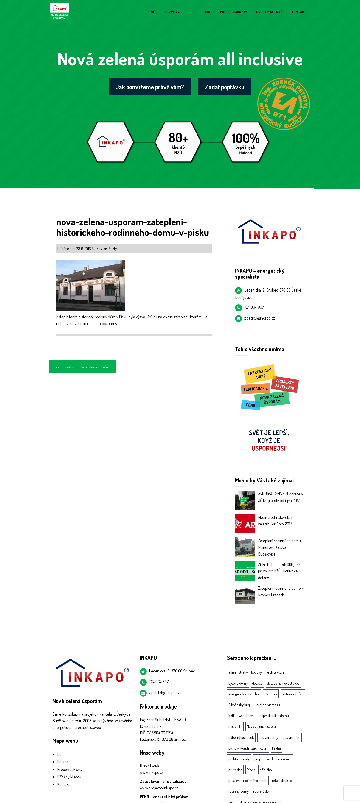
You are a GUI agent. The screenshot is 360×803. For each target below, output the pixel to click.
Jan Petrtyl (109, 248)
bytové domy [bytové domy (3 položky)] (238, 683)
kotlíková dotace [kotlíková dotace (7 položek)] (240, 715)
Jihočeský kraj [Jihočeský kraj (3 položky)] (239, 704)
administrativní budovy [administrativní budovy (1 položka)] (245, 672)
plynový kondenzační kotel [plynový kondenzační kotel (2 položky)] (247, 748)
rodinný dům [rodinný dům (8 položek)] (262, 791)
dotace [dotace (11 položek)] (257, 683)
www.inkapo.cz (151, 772)
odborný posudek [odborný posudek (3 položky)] (241, 737)
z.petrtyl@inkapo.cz (259, 317)
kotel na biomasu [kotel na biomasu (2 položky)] (267, 704)
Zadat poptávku (225, 87)
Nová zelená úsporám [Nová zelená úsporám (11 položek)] (263, 726)
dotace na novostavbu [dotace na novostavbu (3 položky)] (283, 683)
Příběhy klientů (269, 12)
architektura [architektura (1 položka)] (275, 672)
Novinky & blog (176, 12)
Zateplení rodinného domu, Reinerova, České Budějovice (280, 547)
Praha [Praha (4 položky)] (276, 748)
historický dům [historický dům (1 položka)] (293, 694)
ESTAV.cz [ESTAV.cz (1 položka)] (270, 694)
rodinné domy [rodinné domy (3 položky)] (238, 791)
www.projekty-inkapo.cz (159, 787)
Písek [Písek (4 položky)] (251, 769)
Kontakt (299, 12)
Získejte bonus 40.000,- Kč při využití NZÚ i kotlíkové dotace (279, 571)
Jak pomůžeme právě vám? (149, 87)
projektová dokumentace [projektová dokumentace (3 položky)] (273, 758)
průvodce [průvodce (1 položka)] (235, 769)
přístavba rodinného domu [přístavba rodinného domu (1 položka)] (247, 780)
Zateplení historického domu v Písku (82, 366)
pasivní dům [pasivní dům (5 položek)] (291, 737)
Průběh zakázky (233, 12)
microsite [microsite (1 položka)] (235, 726)
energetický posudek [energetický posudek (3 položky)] (243, 694)
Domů (150, 12)
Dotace (205, 12)
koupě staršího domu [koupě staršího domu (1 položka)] (273, 715)
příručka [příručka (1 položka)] (266, 769)
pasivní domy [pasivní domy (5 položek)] (268, 737)
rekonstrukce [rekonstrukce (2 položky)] (282, 780)
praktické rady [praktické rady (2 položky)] (239, 758)
